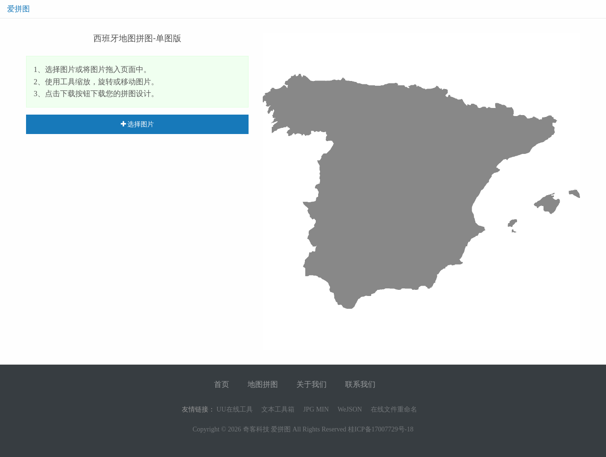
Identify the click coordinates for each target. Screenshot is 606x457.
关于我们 (311, 384)
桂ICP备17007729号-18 (380, 429)
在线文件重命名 (394, 409)
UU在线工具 (234, 409)
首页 (221, 384)
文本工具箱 (277, 409)
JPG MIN (316, 409)
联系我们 (360, 384)
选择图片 (137, 124)
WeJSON (350, 409)
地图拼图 (263, 384)
